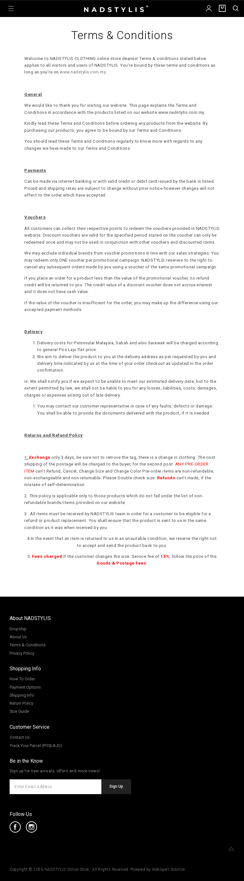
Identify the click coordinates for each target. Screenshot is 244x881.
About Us (18, 636)
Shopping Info (25, 669)
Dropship (18, 628)
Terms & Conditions (28, 644)
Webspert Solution (168, 869)
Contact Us (20, 737)
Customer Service (30, 727)
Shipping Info (22, 695)
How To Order (22, 678)
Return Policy (21, 703)
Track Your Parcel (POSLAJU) (36, 745)
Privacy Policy (22, 653)
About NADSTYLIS (30, 618)
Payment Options (25, 687)
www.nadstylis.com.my (83, 72)
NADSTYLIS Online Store (66, 869)
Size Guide (19, 711)
